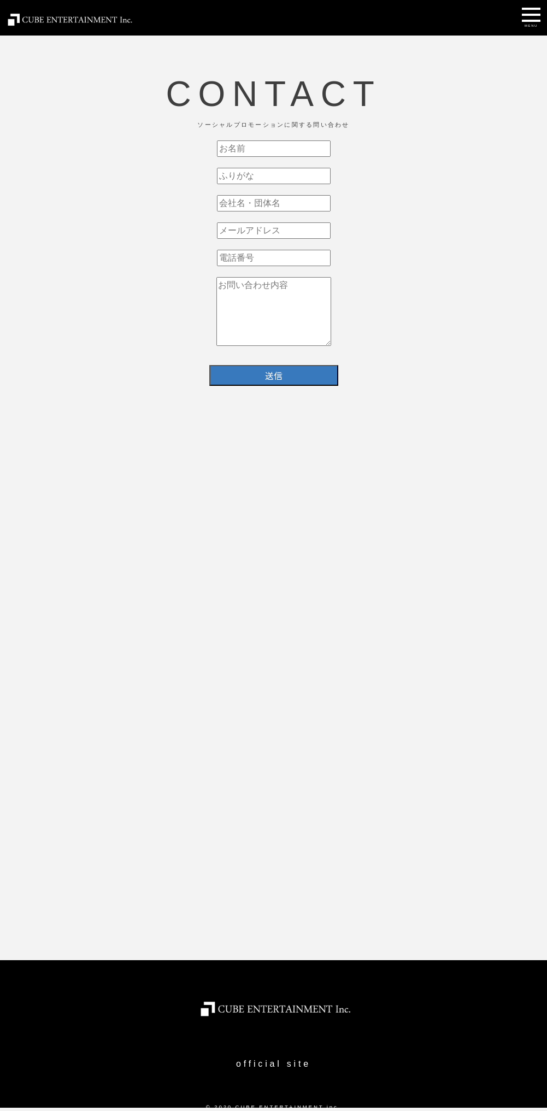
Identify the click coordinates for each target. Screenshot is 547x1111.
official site (273, 1063)
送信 (274, 375)
